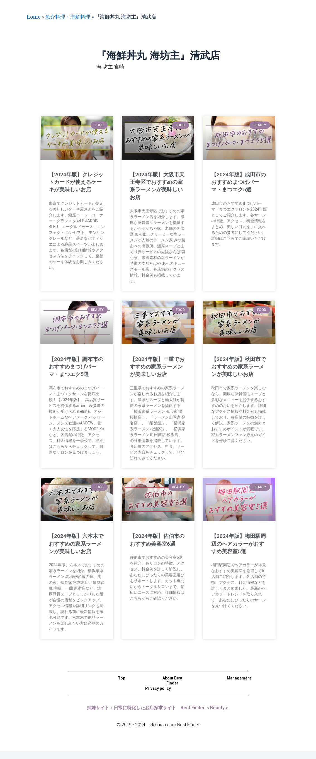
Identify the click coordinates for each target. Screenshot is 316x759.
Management (239, 686)
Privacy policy (158, 696)
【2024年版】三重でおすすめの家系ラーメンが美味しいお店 (157, 367)
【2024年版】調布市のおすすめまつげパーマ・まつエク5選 (76, 367)
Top (121, 686)
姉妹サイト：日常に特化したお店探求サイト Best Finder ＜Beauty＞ (158, 715)
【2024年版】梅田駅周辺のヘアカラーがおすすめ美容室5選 (238, 544)
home (33, 16)
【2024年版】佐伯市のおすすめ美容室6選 (157, 544)
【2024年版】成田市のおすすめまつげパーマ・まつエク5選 (238, 182)
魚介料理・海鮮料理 (67, 16)
